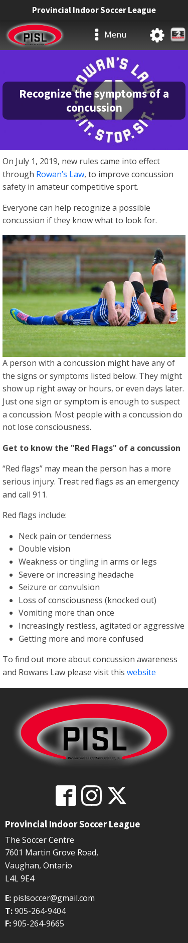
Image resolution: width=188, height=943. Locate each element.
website (141, 672)
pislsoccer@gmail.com (54, 897)
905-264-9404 (40, 910)
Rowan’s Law (60, 174)
